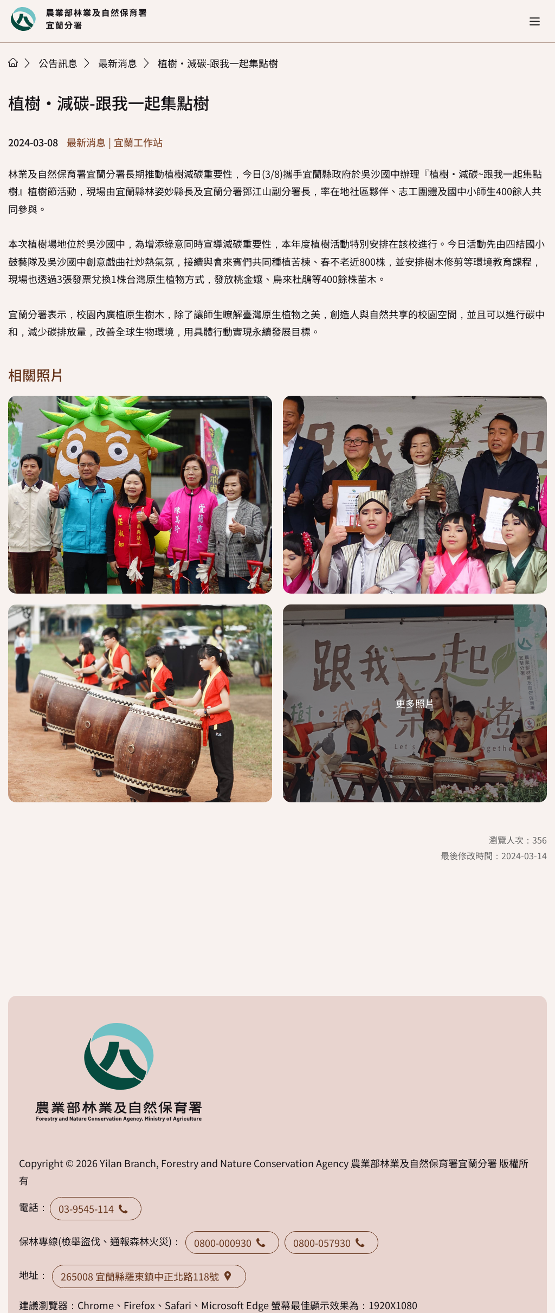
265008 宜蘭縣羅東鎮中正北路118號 (149, 1276)
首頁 (13, 62)
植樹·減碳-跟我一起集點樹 (218, 63)
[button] (534, 21)
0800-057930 (331, 1242)
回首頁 (78, 19)
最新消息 (117, 63)
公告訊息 (58, 63)
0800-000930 (232, 1242)
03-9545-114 (96, 1208)
